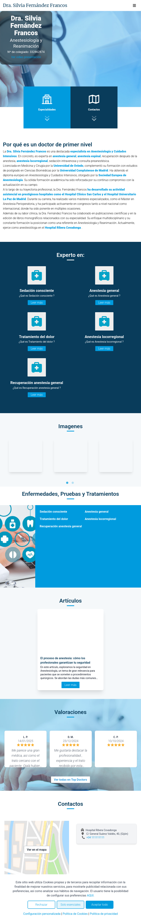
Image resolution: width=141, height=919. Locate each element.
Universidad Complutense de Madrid (84, 170)
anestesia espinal (89, 156)
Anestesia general (97, 511)
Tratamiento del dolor (54, 519)
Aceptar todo (99, 904)
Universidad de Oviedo (68, 165)
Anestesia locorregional (100, 519)
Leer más (37, 302)
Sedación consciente (53, 511)
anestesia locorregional (32, 161)
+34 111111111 (95, 837)
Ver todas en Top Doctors (70, 779)
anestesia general (64, 156)
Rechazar (41, 904)
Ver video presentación (26, 57)
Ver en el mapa (37, 849)
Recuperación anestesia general (61, 526)
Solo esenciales (71, 904)
